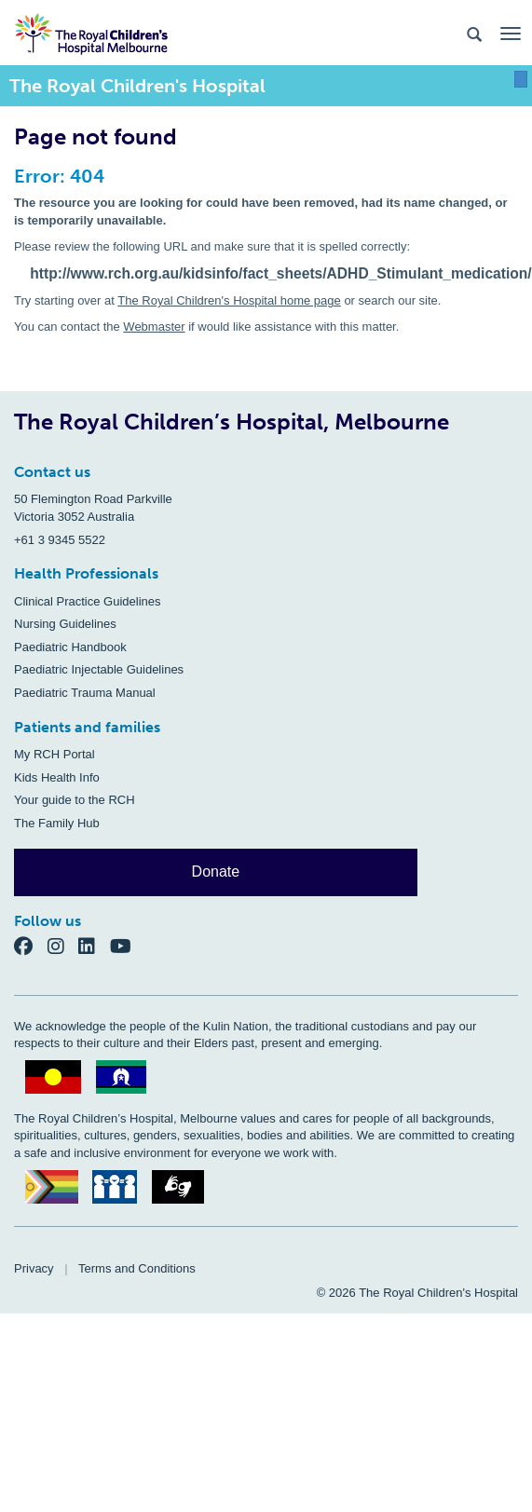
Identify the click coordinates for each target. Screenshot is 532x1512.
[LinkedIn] (94, 945)
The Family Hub (57, 823)
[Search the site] (474, 33)
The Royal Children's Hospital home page (229, 300)
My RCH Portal (54, 754)
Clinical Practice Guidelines (87, 601)
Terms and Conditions (137, 1268)
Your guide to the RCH (74, 800)
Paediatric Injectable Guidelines (99, 669)
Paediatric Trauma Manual (85, 693)
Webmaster (153, 327)
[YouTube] (126, 945)
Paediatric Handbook (70, 647)
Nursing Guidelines (65, 624)
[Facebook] (31, 945)
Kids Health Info (57, 777)
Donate (216, 871)
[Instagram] (63, 945)
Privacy (34, 1268)
